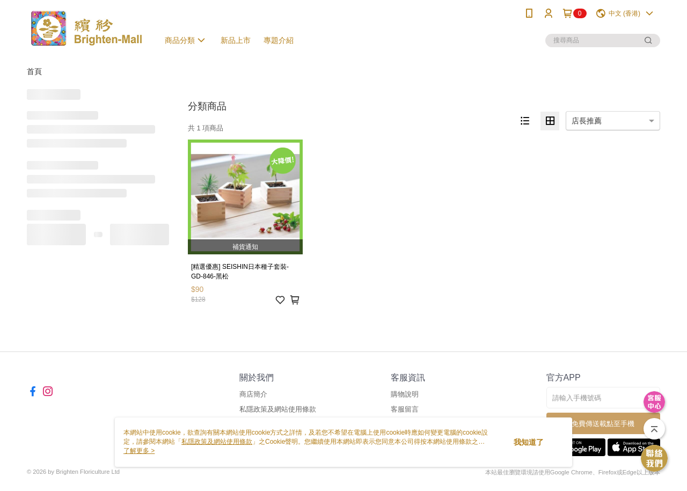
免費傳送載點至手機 (603, 424)
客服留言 (405, 409)
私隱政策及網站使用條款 (277, 409)
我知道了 (529, 442)
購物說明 (405, 394)
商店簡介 (253, 394)
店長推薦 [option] (587, 120)
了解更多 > (139, 451)
